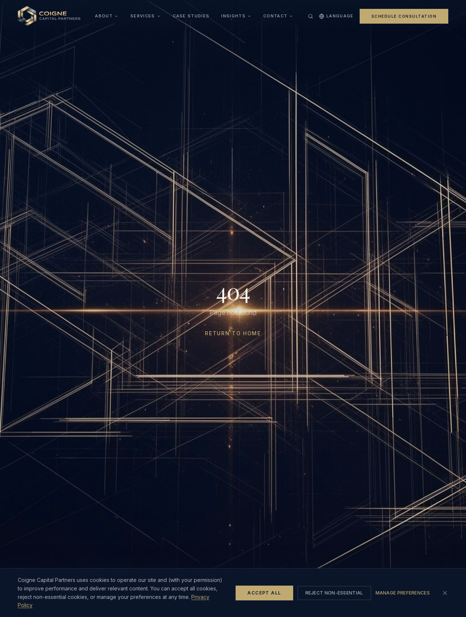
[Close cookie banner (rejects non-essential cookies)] (445, 593)
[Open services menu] (159, 16)
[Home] (49, 16)
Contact (275, 15)
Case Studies (191, 15)
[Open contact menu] (291, 16)
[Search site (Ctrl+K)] (310, 16)
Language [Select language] (336, 16)
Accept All (264, 593)
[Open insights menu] (249, 16)
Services (142, 15)
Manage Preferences (403, 593)
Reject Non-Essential (334, 593)
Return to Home (233, 333)
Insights (233, 15)
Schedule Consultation (404, 16)
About (107, 15)
